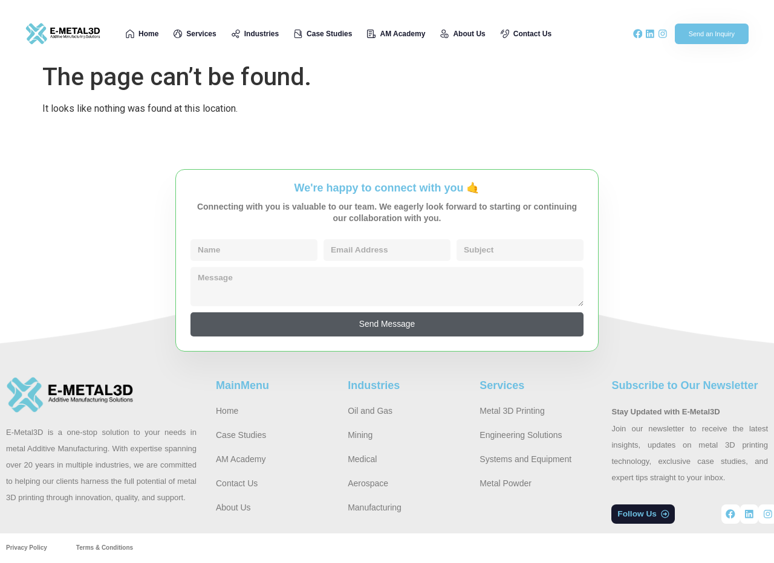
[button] (643, 515)
